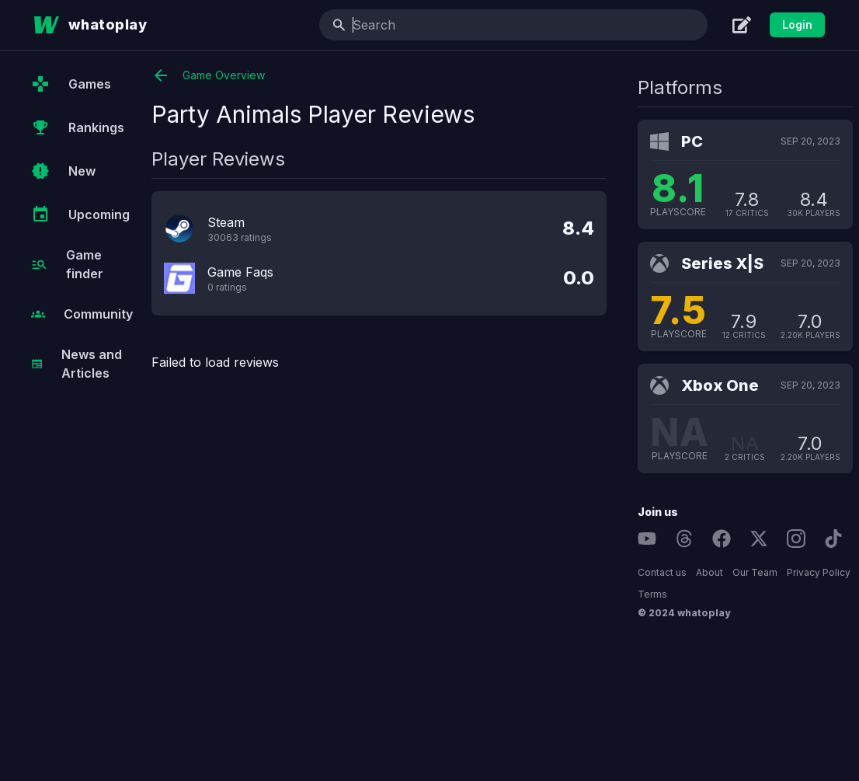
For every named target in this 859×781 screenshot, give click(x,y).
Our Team (754, 572)
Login (797, 24)
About (709, 572)
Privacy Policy (818, 572)
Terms (652, 594)
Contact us (662, 572)
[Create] (741, 24)
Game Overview (208, 75)
